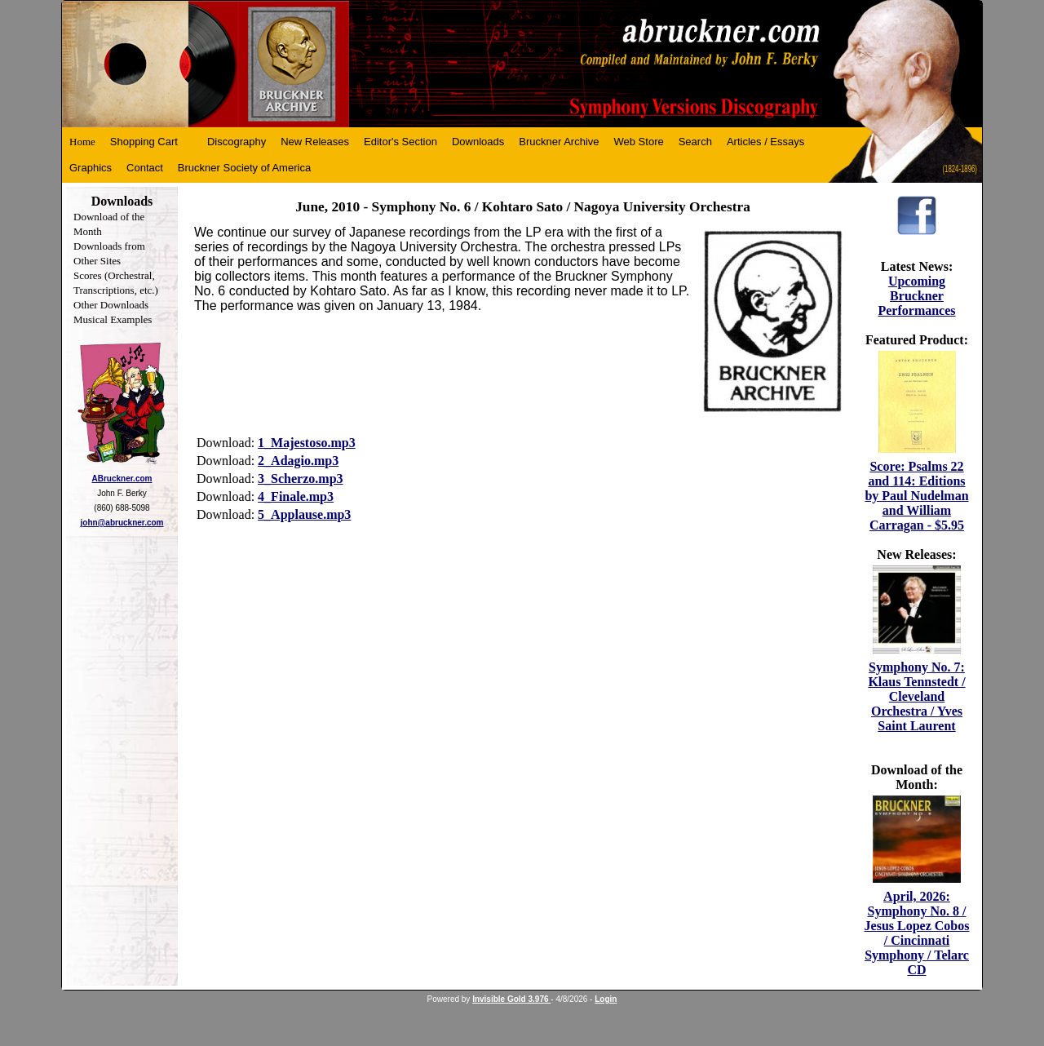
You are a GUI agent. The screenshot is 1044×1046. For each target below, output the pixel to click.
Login (606, 999)
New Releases (315, 141)
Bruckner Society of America (244, 168)
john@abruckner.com (122, 522)
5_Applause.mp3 (304, 514)
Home (82, 141)
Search (695, 141)
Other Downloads (110, 305)
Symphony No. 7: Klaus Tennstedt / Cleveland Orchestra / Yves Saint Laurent (916, 696)
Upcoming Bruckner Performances (916, 295)
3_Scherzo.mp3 (300, 478)
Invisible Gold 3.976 (511, 999)
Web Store (639, 141)
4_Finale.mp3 (296, 496)
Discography (236, 141)
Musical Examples (112, 319)
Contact (144, 168)
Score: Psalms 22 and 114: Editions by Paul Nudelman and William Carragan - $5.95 (916, 495)
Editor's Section (400, 141)
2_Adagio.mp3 (298, 461)
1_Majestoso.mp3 (307, 443)
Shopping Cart (144, 141)
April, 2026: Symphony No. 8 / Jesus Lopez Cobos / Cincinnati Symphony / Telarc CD (917, 933)
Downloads (478, 141)
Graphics (90, 168)
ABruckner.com (122, 478)
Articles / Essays (765, 141)
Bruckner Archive (559, 141)
